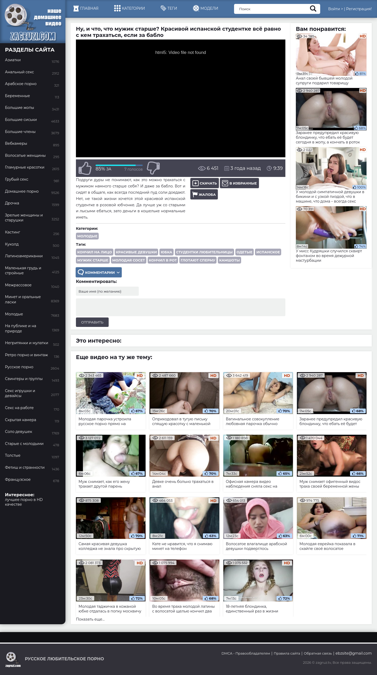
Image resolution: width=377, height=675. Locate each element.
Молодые (87, 236)
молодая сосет (128, 260)
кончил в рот (163, 260)
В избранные (239, 183)
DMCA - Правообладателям (245, 653)
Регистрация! (359, 9)
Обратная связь (318, 653)
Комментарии (99, 272)
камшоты (229, 260)
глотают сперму (198, 260)
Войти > (335, 9)
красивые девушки (136, 252)
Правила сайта (287, 653)
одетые (245, 252)
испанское (268, 252)
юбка (166, 252)
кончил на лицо (94, 252)
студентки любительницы (204, 252)
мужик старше (92, 260)
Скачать (204, 183)
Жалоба (204, 194)
